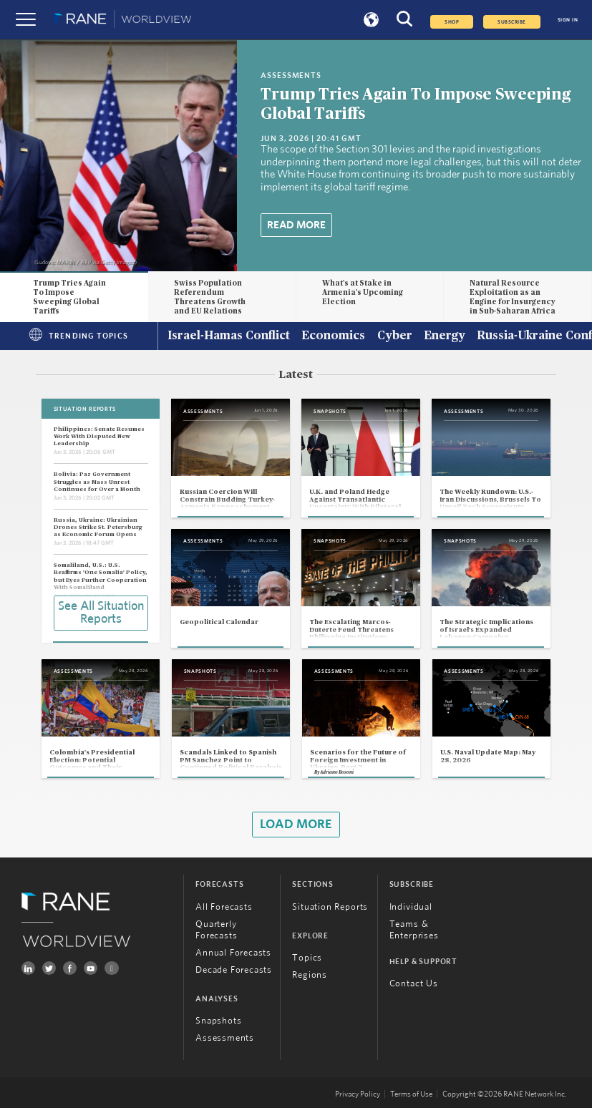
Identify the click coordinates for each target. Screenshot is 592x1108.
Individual (410, 907)
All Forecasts (224, 907)
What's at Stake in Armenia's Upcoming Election (362, 292)
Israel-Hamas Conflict (229, 336)
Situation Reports (330, 907)
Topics (307, 958)
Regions (309, 975)
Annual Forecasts (233, 953)
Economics (333, 336)
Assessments (224, 1038)
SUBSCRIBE (511, 21)
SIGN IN (568, 20)
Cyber (394, 336)
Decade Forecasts (233, 970)
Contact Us (413, 983)
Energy (444, 336)
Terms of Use (411, 1094)
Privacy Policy (357, 1094)
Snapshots (218, 1021)
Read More (296, 225)
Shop (452, 21)
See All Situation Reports (101, 613)
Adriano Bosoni (337, 772)
